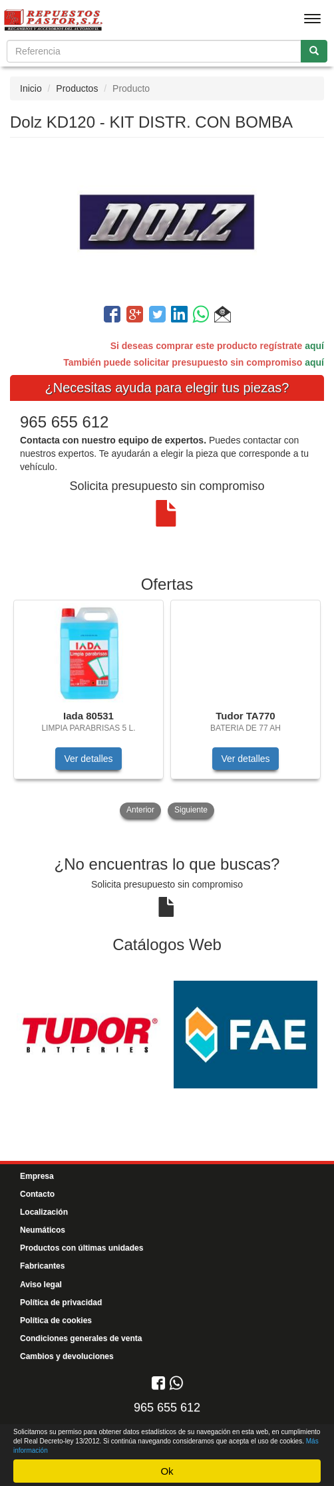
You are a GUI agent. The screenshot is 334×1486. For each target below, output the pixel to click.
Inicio (31, 88)
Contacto (37, 1194)
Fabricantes (42, 1266)
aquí (314, 345)
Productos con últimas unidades (81, 1248)
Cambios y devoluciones (67, 1356)
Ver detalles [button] (88, 758)
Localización (44, 1212)
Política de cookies (56, 1320)
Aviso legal (41, 1284)
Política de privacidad (61, 1302)
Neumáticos (42, 1230)
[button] (222, 316)
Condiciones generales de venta (81, 1338)
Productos (77, 88)
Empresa (37, 1176)
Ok (166, 1471)
